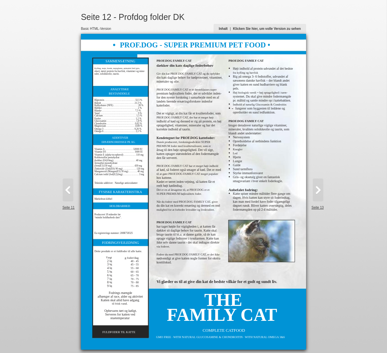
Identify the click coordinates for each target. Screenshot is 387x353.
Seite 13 (317, 207)
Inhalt (223, 29)
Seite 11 (68, 207)
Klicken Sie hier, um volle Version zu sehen (267, 29)
